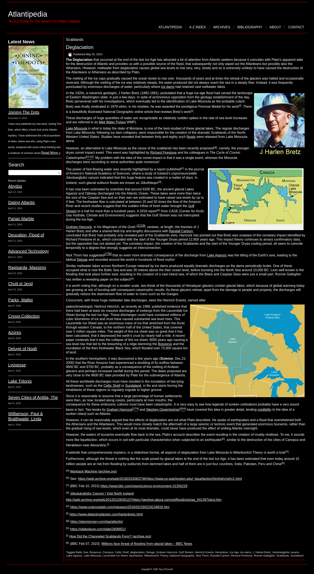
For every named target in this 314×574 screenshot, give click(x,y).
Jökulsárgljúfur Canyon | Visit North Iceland (102, 493)
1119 (141, 225)
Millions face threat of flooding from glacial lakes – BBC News (146, 544)
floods (191, 137)
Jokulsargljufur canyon (285, 552)
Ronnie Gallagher (264, 555)
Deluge (82, 259)
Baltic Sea (82, 552)
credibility (264, 409)
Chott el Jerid (20, 283)
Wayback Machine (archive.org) (93, 471)
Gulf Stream (186, 552)
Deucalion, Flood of (26, 235)
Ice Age (234, 552)
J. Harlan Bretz (262, 552)
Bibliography (249, 27)
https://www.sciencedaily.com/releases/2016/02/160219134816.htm (119, 507)
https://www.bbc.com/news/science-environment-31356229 (143, 486)
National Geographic (182, 555)
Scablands (282, 555)
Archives (221, 27)
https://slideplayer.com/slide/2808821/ (98, 529)
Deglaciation (79, 47)
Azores (14, 332)
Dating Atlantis (21, 202)
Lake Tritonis (20, 381)
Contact (296, 27)
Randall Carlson (181, 231)
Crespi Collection (24, 316)
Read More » (51, 153)
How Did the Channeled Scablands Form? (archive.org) (110, 536)
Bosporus (165, 344)
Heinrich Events (204, 552)
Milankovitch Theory (156, 555)
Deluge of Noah (22, 348)
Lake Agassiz (217, 255)
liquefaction (136, 555)
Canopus (108, 552)
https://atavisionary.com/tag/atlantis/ (96, 522)
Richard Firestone (163, 152)
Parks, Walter (20, 300)
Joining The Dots (23, 112)
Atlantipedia (27, 14)
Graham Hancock (79, 227)
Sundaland (133, 385)
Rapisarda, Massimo (27, 267)
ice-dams (245, 552)
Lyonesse (17, 365)
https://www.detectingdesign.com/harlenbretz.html (106, 514)
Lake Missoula (76, 128)
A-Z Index (197, 27)
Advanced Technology (28, 251)
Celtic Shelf (112, 385)
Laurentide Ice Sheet (115, 555)
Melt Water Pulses (112, 122)
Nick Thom (202, 555)
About (275, 27)
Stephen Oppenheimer (163, 409)
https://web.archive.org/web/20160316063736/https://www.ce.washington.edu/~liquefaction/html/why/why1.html (160, 478)
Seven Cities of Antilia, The (33, 397)
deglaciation (137, 552)
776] (108, 254)
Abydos (15, 186)
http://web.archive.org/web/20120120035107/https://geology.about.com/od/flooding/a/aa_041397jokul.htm (143, 500)
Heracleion (221, 552)
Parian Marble (21, 218)
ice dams (167, 87)
